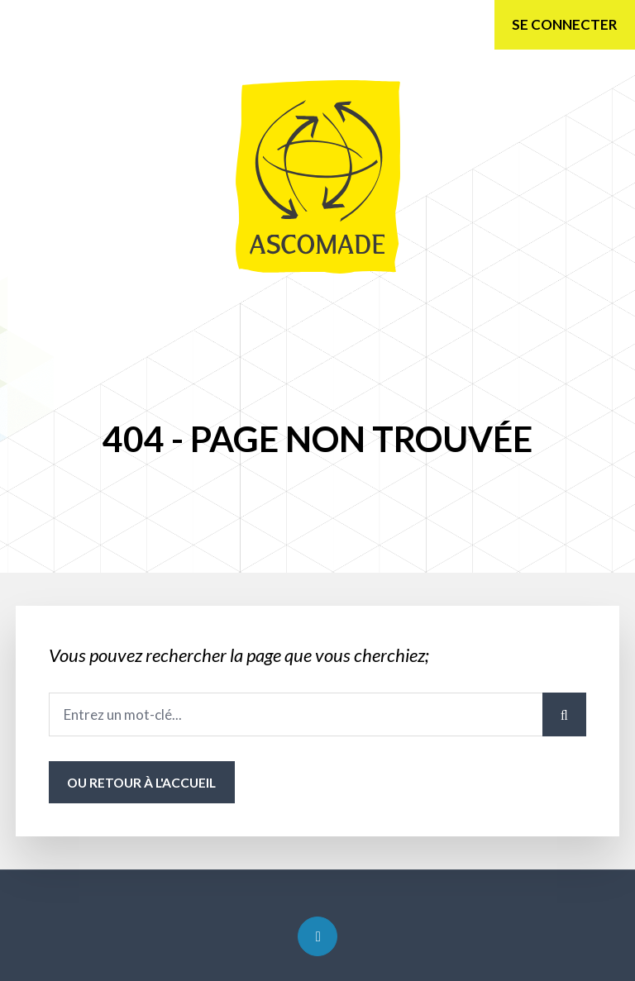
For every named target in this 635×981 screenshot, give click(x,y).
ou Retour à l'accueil (141, 782)
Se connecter (565, 24)
